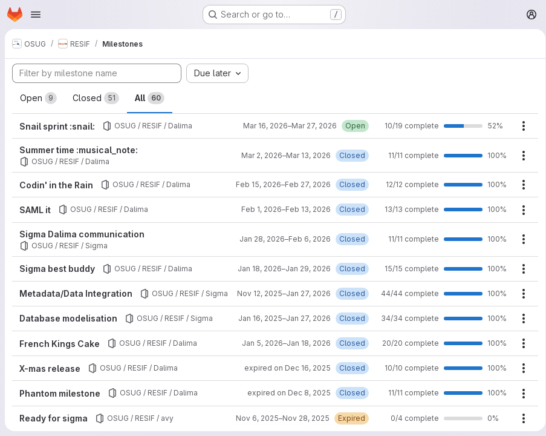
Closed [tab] (96, 98)
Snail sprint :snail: (57, 126)
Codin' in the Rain (56, 185)
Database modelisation (68, 327)
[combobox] (217, 73)
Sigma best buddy (57, 268)
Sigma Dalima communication (82, 234)
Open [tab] (38, 98)
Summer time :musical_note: (78, 150)
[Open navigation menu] (35, 14)
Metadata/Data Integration (75, 293)
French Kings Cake (59, 352)
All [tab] (149, 98)
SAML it (35, 210)
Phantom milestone (59, 402)
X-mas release (49, 377)
